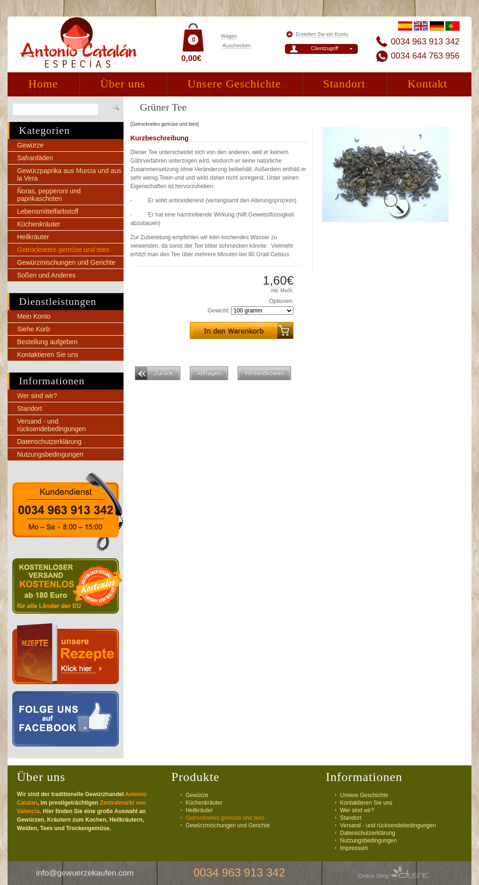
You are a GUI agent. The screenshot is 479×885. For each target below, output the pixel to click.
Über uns (122, 84)
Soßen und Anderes (46, 275)
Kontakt (427, 84)
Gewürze (30, 145)
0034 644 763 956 (425, 56)
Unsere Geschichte (234, 84)
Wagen (229, 36)
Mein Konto (34, 316)
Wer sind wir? (37, 395)
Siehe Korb (33, 329)
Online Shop (393, 876)
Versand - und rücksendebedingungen (51, 425)
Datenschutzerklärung (49, 441)
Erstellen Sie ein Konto (322, 34)
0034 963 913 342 (425, 41)
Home (43, 84)
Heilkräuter (33, 237)
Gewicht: (218, 310)
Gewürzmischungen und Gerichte (66, 262)
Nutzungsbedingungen (50, 454)
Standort (344, 84)
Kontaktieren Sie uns (47, 354)
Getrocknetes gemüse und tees (63, 249)
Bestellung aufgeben (47, 342)
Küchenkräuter (38, 224)
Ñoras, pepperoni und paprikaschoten (49, 194)
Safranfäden (35, 158)
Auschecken (236, 45)
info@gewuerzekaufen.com (84, 872)
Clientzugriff (324, 48)
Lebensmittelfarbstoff (48, 211)
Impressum (354, 848)
